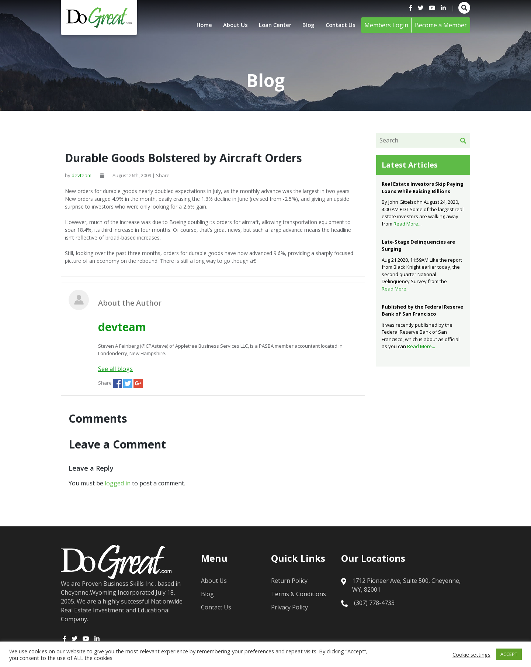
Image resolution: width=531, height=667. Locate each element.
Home (196, 25)
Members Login (386, 25)
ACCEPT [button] (508, 654)
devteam (81, 175)
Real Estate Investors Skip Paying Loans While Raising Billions (423, 187)
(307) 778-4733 (374, 603)
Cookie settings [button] (471, 654)
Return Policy (289, 581)
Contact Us (339, 25)
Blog (306, 25)
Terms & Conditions (298, 594)
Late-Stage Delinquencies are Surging (418, 245)
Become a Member (441, 25)
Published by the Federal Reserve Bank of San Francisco (422, 310)
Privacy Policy (289, 607)
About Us (229, 25)
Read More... (407, 223)
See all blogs (115, 369)
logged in (118, 483)
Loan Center (271, 25)
